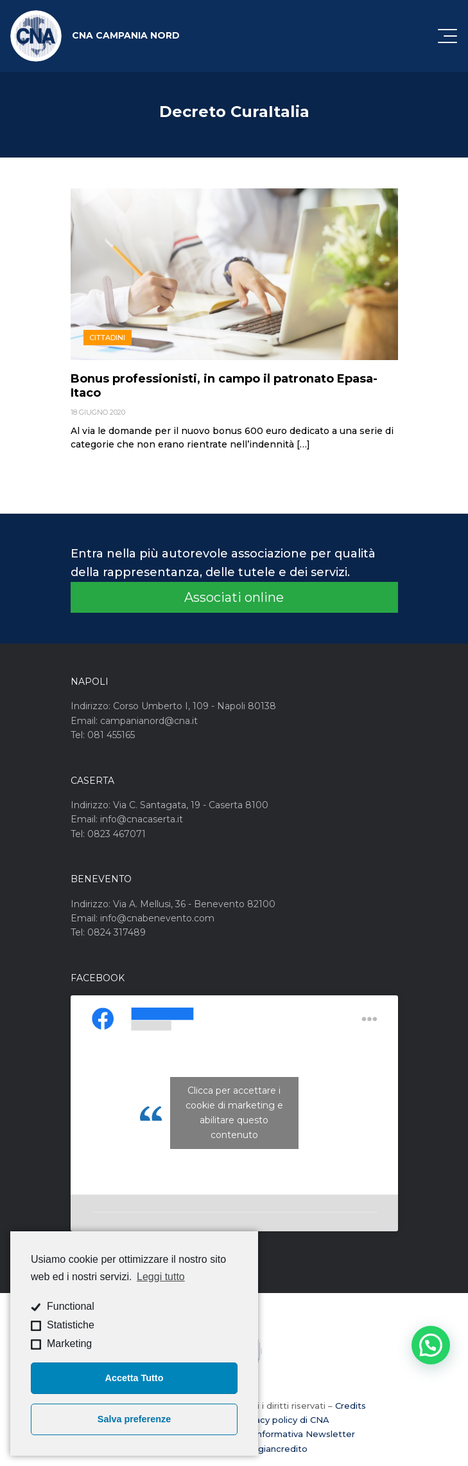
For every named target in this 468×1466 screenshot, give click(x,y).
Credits (350, 1405)
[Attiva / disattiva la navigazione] (447, 36)
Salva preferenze (134, 1419)
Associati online (234, 597)
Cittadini (107, 337)
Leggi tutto (161, 1276)
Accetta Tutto (134, 1378)
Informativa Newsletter (304, 1434)
